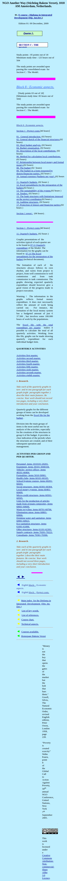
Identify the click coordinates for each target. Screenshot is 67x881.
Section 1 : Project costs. (28, 131)
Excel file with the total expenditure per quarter (34, 326)
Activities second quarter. (28, 358)
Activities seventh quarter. (28, 372)
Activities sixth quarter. (27, 369)
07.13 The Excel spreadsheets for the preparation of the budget (34, 256)
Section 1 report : (24, 213)
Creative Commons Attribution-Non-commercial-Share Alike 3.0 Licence (48, 866)
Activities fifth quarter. (27, 366)
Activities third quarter (27, 361)
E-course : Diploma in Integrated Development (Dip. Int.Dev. (33, 16)
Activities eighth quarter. (28, 375)
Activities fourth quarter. (28, 364)
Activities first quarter (26, 355)
